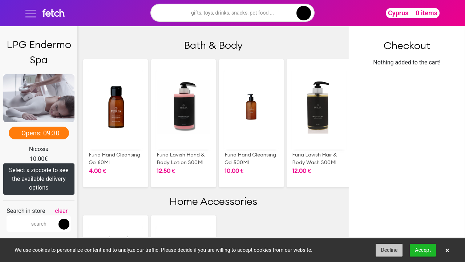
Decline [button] (389, 250)
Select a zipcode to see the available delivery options (39, 179)
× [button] (447, 250)
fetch (53, 13)
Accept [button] (423, 250)
